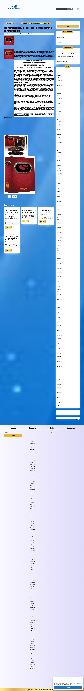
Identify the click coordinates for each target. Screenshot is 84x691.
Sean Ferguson (16, 33)
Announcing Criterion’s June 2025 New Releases (65, 58)
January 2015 (59, 263)
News (9, 196)
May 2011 (58, 376)
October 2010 (59, 395)
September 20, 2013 (27, 215)
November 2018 (59, 144)
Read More (9, 227)
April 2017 (58, 193)
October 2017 (59, 178)
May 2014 (58, 284)
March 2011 (58, 382)
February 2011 (59, 384)
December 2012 (59, 327)
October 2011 (59, 364)
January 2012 (59, 356)
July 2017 (58, 186)
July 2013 (58, 309)
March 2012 (59, 351)
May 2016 (58, 222)
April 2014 (58, 286)
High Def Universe (10, 23)
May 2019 (58, 129)
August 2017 (59, 183)
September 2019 (59, 119)
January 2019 (59, 139)
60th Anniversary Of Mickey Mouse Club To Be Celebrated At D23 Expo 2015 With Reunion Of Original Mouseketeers (11, 215)
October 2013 (59, 302)
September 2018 (59, 150)
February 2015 (59, 260)
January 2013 (59, 325)
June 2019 (58, 126)
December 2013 (59, 297)
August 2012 (59, 338)
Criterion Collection (60, 37)
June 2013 (58, 312)
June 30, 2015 (8, 222)
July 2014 (58, 278)
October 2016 (59, 209)
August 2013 (59, 307)
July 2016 (58, 217)
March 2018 (59, 165)
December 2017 (59, 173)
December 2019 (59, 111)
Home (19, 9)
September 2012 (59, 335)
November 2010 (59, 392)
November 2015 (59, 237)
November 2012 (59, 330)
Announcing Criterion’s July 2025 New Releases (65, 56)
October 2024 (59, 83)
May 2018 (58, 160)
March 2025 (59, 77)
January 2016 (59, 232)
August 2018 (59, 152)
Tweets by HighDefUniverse (61, 412)
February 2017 (59, 199)
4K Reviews (59, 34)
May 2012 (58, 346)
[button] (81, 678)
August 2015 (59, 245)
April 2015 (58, 255)
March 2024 (59, 93)
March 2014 (59, 289)
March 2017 (59, 196)
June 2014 (58, 281)
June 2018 (58, 157)
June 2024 (58, 88)
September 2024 (59, 85)
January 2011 (59, 387)
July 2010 (58, 402)
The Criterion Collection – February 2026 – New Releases (67, 51)
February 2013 (59, 322)
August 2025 (59, 75)
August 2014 (59, 276)
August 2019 (59, 121)
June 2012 (58, 343)
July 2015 (58, 248)
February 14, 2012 (9, 244)
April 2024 (58, 90)
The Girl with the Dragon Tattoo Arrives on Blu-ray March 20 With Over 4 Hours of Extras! (11, 238)
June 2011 (58, 374)
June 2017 (58, 188)
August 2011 (59, 369)
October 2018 (59, 147)
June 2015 (58, 250)
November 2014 (59, 268)
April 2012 (58, 348)
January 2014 (59, 294)
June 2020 (58, 106)
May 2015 (58, 253)
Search (68, 26)
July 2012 (58, 340)
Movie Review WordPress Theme (34, 689)
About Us (26, 9)
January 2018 (59, 170)
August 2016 (59, 214)
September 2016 (59, 211)
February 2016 (59, 230)
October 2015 (59, 240)
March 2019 (59, 134)
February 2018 (59, 168)
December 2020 (59, 101)
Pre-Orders (14, 196)
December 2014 (59, 266)
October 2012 (59, 333)
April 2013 (58, 317)
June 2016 (58, 219)
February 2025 (59, 80)
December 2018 (59, 142)
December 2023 (59, 98)
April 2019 (58, 132)
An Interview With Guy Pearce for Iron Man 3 (29, 211)
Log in (52, 432)
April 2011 (58, 379)
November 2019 (59, 113)
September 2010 (59, 397)
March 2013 (59, 320)
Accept (68, 687)
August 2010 (59, 400)
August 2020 (59, 103)
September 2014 (59, 273)
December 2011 (59, 358)
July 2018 (58, 155)
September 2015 (59, 242)
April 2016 (58, 224)
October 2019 (59, 116)
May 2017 (58, 191)
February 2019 (59, 137)
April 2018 (58, 162)
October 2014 (59, 271)
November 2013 (59, 299)
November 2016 (59, 206)
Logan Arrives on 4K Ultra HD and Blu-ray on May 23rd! (45, 212)
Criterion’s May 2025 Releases (62, 61)
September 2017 (59, 181)
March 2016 (59, 227)
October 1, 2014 (8, 33)
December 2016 (59, 204)
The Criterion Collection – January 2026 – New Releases (66, 53)
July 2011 (58, 371)
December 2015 (59, 235)
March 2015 (59, 258)
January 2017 (59, 201)
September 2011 (59, 366)
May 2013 (58, 315)
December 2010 (59, 389)
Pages (22, 9)
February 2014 (59, 291)
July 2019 (58, 124)
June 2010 (58, 405)
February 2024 (59, 95)
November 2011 (59, 361)
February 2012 (59, 353)
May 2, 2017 (43, 217)
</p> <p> (7, 126)
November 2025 (59, 70)
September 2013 (59, 304)
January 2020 (59, 108)
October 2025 (59, 72)
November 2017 (59, 175)
